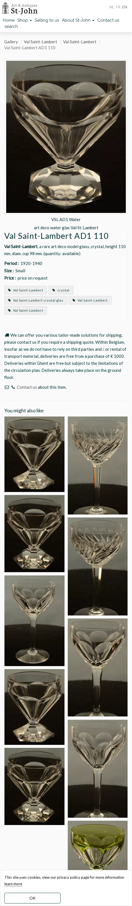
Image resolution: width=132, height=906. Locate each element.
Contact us (108, 20)
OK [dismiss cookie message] (32, 898)
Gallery (11, 41)
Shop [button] (24, 20)
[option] (66, 145)
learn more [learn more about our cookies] (13, 884)
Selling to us (47, 20)
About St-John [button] (78, 20)
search (11, 26)
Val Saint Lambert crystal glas (35, 300)
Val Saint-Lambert (40, 41)
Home (9, 20)
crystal (61, 290)
